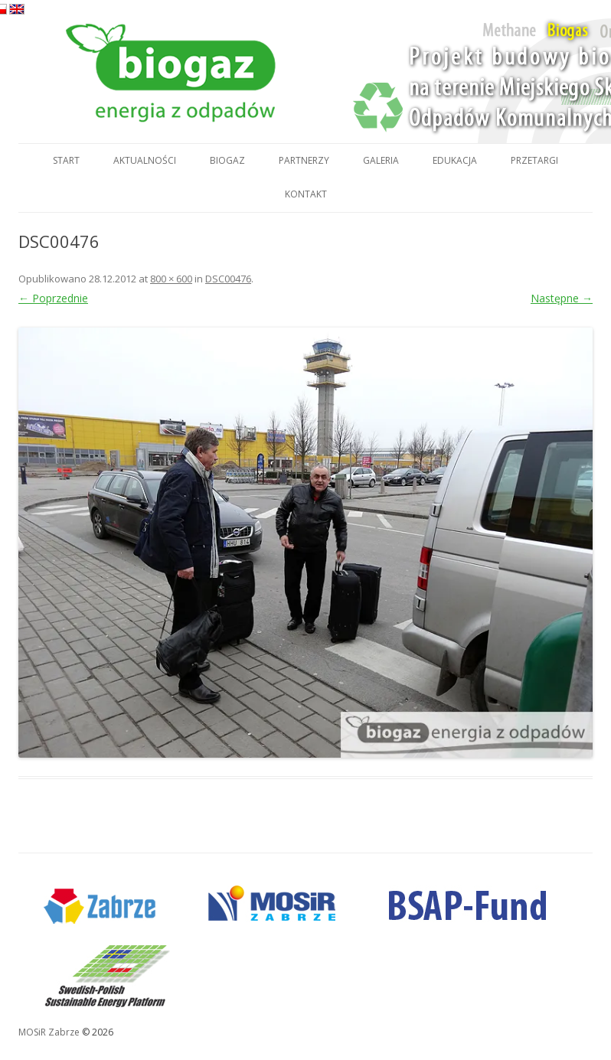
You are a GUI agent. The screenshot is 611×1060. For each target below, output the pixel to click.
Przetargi (534, 160)
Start (66, 160)
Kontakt (306, 194)
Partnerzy (304, 160)
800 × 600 (171, 278)
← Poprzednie (53, 298)
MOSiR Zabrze (49, 1032)
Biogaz (227, 160)
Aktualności (144, 160)
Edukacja (455, 160)
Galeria (381, 160)
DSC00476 (228, 278)
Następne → (562, 298)
